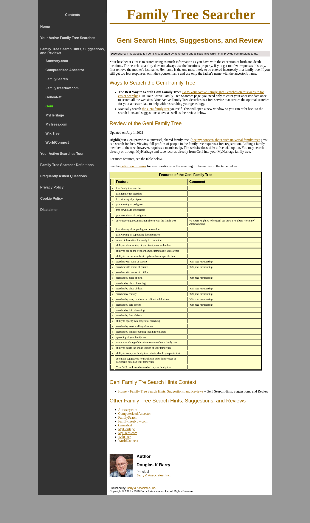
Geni (49, 106)
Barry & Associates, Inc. (153, 475)
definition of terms (133, 166)
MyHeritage (126, 429)
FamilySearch (127, 417)
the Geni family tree (155, 109)
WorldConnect (128, 441)
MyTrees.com (127, 433)
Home (45, 26)
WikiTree (124, 437)
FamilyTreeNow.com (132, 421)
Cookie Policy (51, 198)
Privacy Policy (52, 187)
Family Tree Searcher (191, 14)
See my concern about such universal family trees (226, 140)
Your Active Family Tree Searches (67, 38)
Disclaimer (49, 210)
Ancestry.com (127, 409)
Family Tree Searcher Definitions (67, 165)
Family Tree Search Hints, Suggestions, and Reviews (72, 51)
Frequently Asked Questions (63, 176)
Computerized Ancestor (134, 413)
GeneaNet (125, 425)
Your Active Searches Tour (62, 153)
